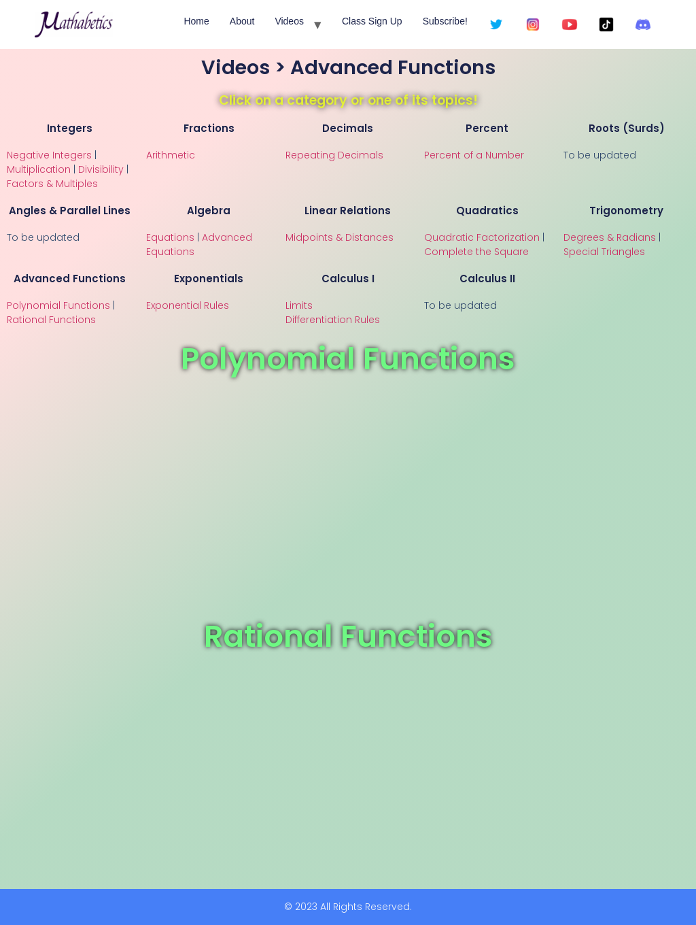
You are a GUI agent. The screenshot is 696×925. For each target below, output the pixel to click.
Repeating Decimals (334, 155)
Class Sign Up (372, 21)
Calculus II (487, 278)
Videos (289, 21)
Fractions (209, 128)
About (242, 21)
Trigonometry (626, 210)
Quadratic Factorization (482, 237)
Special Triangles (604, 251)
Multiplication (39, 169)
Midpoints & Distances (339, 237)
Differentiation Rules (332, 319)
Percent (487, 128)
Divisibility (101, 169)
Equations (170, 237)
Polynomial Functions (58, 305)
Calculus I (348, 278)
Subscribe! (445, 21)
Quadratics (487, 210)
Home (196, 21)
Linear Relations (347, 210)
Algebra (208, 210)
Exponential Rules (187, 305)
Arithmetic (170, 155)
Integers (69, 128)
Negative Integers (49, 155)
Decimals (347, 128)
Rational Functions (51, 319)
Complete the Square (476, 251)
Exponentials (208, 278)
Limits (299, 305)
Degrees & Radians (609, 237)
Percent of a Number (474, 155)
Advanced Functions (70, 278)
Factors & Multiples (52, 183)
